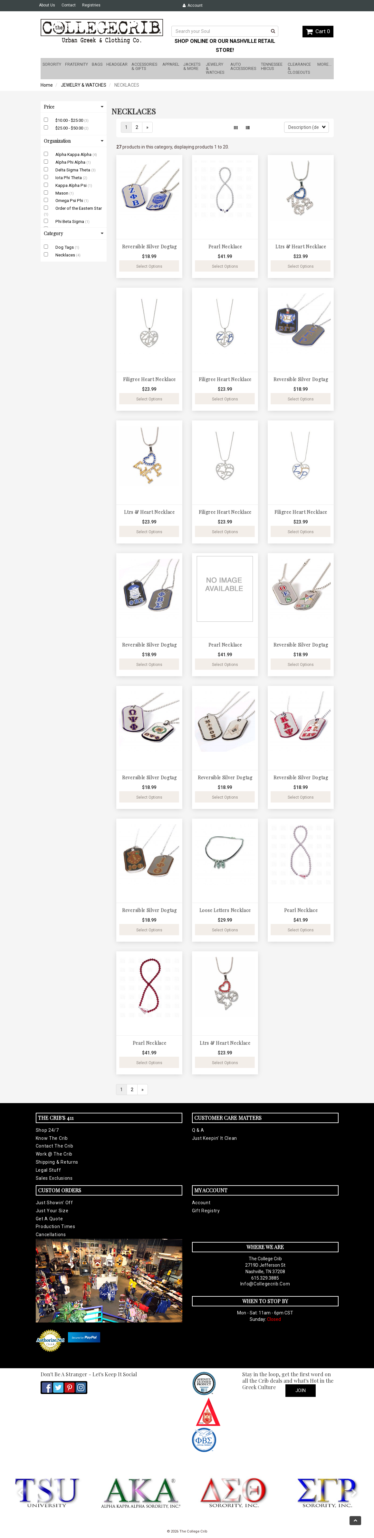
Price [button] (73, 107)
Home (47, 85)
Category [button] (73, 233)
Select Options (149, 266)
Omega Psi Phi (69, 200)
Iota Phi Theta (69, 177)
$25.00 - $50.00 (69, 128)
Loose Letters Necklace (225, 910)
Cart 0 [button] (318, 31)
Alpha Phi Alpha (70, 162)
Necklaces (65, 255)
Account (193, 5)
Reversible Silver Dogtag (149, 247)
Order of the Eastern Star (78, 208)
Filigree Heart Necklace (149, 379)
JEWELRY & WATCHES (83, 85)
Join (300, 1390)
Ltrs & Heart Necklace (300, 247)
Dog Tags (65, 247)
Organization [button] (73, 141)
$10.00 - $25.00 (69, 120)
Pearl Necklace (225, 247)
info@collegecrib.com (265, 1283)
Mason (62, 193)
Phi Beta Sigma (70, 221)
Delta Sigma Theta (73, 170)
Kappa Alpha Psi (71, 185)
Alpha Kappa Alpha (73, 154)
